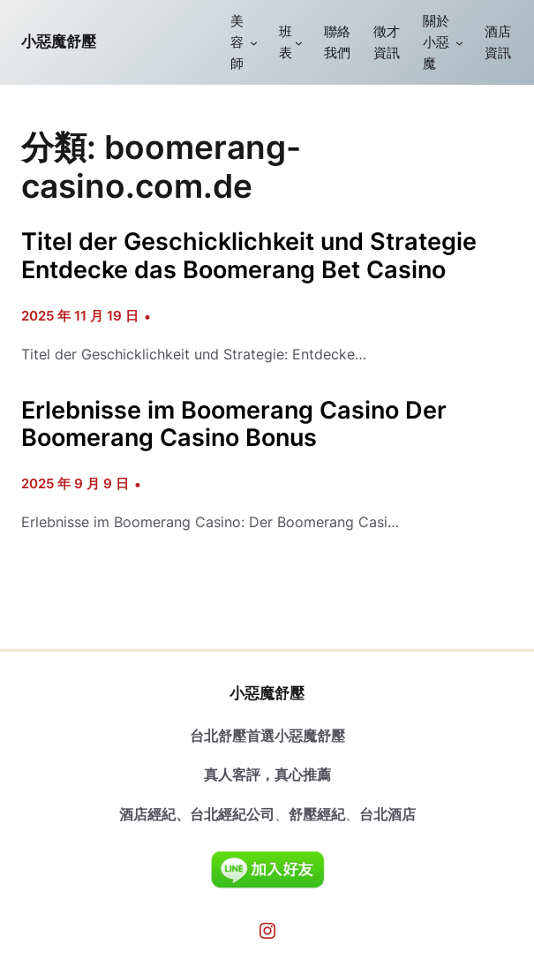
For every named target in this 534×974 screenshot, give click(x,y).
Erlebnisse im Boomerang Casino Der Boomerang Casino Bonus (234, 424)
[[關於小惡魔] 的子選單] (459, 43)
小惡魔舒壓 (58, 41)
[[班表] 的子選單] (299, 43)
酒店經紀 (147, 814)
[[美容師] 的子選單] (254, 43)
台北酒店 (387, 814)
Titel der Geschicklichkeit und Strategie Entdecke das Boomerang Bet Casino (249, 255)
